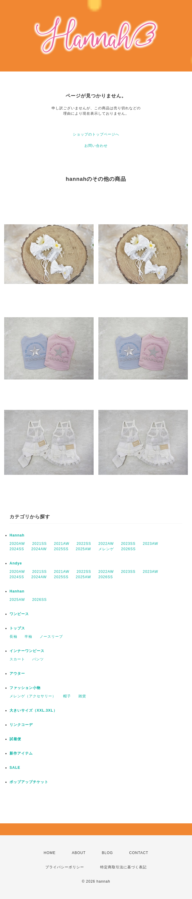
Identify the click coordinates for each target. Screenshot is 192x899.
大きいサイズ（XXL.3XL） (33, 710)
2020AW (17, 544)
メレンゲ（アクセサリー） (33, 696)
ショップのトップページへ (96, 134)
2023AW (150, 544)
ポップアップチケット (29, 782)
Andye (16, 563)
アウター (17, 673)
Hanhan (17, 591)
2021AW (61, 544)
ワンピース (19, 614)
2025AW (83, 549)
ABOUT (79, 853)
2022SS (84, 544)
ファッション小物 (25, 688)
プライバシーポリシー (64, 867)
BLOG (107, 853)
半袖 (28, 636)
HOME (50, 853)
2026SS (128, 549)
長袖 (13, 636)
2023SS (128, 544)
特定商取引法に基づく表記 (123, 867)
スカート (17, 659)
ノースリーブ (51, 636)
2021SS (39, 544)
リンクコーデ (21, 725)
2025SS (61, 549)
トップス (17, 628)
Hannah (17, 535)
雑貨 (82, 696)
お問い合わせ (96, 146)
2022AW (106, 544)
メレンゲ (106, 549)
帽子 (67, 696)
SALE (15, 768)
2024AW (39, 549)
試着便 (15, 739)
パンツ (38, 659)
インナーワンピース (27, 651)
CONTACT (138, 853)
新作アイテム (21, 753)
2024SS (17, 549)
